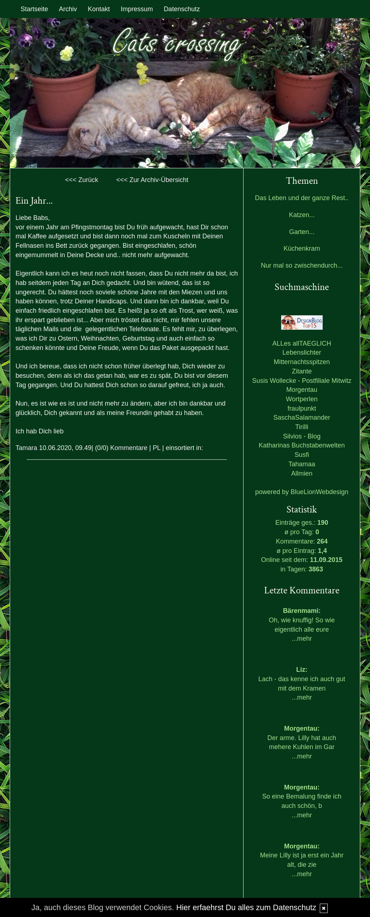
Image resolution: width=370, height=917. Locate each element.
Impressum (137, 9)
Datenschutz (182, 9)
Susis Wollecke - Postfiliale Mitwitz (302, 380)
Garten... (301, 231)
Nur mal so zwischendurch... (302, 265)
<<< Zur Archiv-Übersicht (152, 179)
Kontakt (99, 9)
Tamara (26, 447)
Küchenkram (302, 248)
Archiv (68, 9)
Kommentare (128, 447)
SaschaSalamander (302, 417)
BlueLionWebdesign (319, 492)
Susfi (301, 454)
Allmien (302, 473)
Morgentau (301, 389)
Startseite (34, 9)
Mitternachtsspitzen (302, 361)
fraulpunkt (302, 408)
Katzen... (302, 215)
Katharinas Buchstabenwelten (302, 445)
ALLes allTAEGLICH (301, 343)
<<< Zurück (81, 179)
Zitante (302, 371)
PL (156, 447)
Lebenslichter (302, 352)
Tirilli (301, 427)
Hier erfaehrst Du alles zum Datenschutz (246, 907)
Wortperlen (302, 399)
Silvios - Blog (301, 436)
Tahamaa (301, 464)
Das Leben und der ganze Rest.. (302, 198)
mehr (304, 638)
